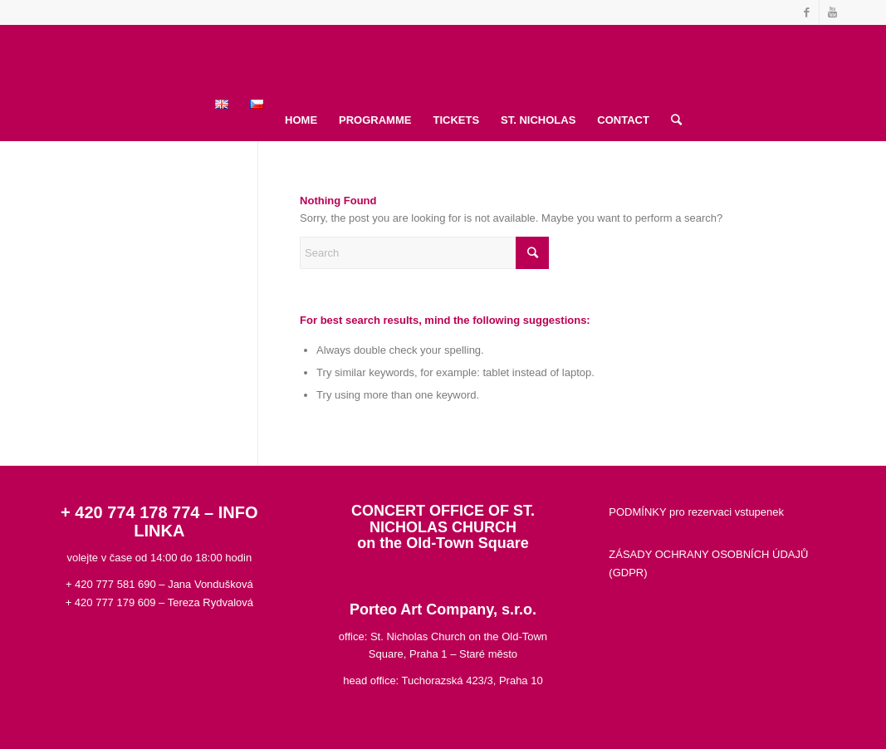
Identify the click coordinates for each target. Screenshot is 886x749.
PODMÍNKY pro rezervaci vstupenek (696, 512)
